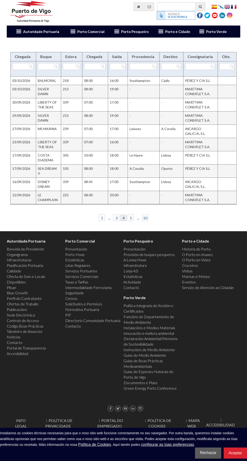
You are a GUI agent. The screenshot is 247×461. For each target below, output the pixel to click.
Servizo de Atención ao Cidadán (208, 287)
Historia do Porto (196, 249)
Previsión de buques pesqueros (149, 254)
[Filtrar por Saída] (118, 66)
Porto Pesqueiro (135, 31)
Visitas (187, 271)
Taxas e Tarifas (76, 282)
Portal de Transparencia (26, 348)
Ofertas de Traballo (23, 304)
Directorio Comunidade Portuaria (92, 320)
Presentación (76, 249)
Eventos (189, 282)
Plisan (11, 287)
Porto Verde (216, 31)
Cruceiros (190, 265)
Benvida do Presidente (25, 249)
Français (234, 6)
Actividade (132, 282)
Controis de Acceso (23, 320)
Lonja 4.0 (131, 271)
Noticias (13, 337)
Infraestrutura (135, 265)
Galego (221, 6)
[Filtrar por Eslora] (71, 66)
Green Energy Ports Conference (150, 388)
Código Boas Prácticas (25, 326)
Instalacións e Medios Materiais (149, 327)
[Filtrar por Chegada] (22, 66)
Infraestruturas (19, 259)
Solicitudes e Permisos (83, 304)
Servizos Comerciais (81, 276)
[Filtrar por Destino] (171, 66)
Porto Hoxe (75, 254)
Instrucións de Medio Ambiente (149, 349)
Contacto (14, 342)
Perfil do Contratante (24, 298)
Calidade (14, 271)
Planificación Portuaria (25, 265)
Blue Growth (17, 292)
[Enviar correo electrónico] (149, 6)
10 (145, 218)
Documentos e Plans (140, 382)
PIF (68, 315)
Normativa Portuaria (82, 309)
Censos (71, 298)
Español (214, 6)
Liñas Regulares (78, 265)
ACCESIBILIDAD (220, 424)
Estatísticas (74, 259)
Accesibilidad (17, 353)
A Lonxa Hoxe (135, 259)
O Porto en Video (196, 259)
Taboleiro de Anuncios (24, 331)
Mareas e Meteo (196, 276)
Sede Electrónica (21, 315)
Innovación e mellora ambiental (149, 333)
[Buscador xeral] (181, 6)
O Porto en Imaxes (197, 254)
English (227, 6)
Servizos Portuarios (81, 271)
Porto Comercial (90, 31)
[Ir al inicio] (138, 6)
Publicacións (17, 309)
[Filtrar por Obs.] (227, 66)
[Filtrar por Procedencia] (143, 66)
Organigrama (17, 254)
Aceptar (235, 453)
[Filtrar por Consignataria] (200, 66)
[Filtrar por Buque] (48, 66)
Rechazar (208, 453)
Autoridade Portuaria (41, 31)
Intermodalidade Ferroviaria (88, 287)
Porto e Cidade (177, 31)
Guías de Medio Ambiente (145, 355)
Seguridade (74, 292)
